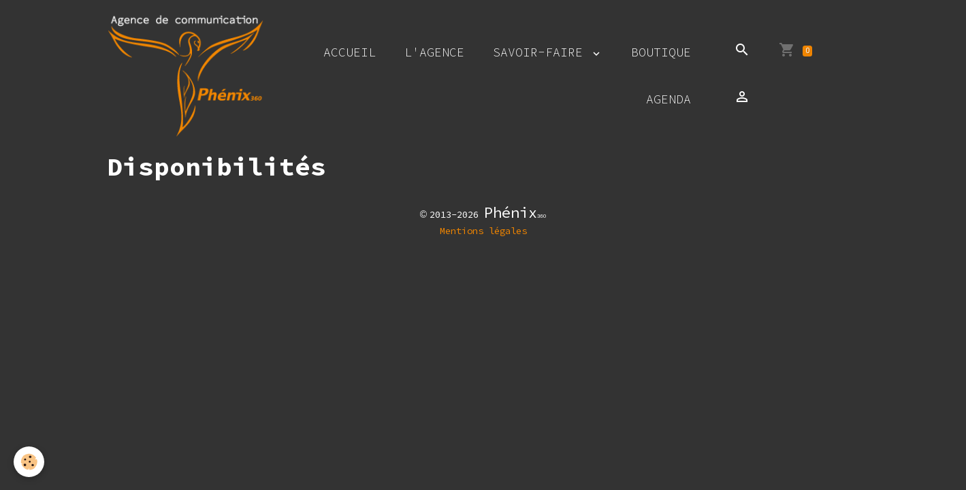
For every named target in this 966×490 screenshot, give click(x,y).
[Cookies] (29, 461)
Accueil (349, 52)
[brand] (185, 75)
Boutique (661, 52)
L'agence (434, 52)
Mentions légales (483, 231)
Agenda (668, 99)
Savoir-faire (541, 52)
